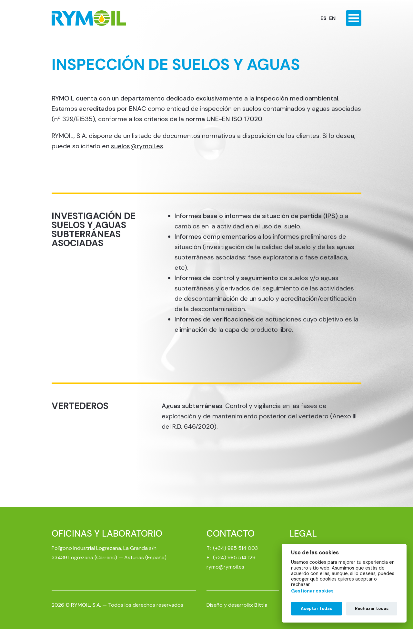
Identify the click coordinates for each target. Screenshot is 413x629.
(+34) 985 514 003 (235, 548)
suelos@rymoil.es (137, 146)
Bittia (260, 605)
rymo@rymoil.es (225, 566)
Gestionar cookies (312, 591)
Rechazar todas (371, 608)
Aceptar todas (316, 608)
